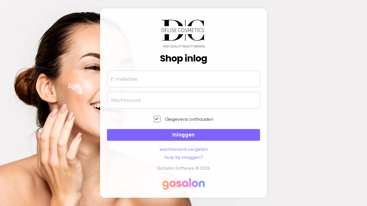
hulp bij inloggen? (183, 157)
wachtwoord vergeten (183, 149)
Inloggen (183, 134)
